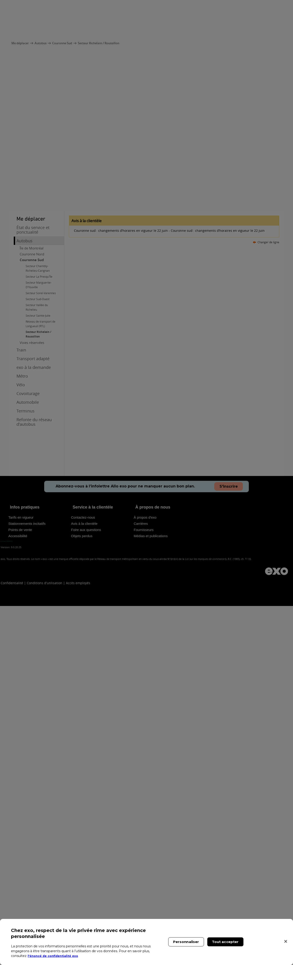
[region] (146, 942)
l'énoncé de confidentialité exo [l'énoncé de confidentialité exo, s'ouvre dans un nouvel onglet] (55, 956)
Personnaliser (186, 942)
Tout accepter (225, 942)
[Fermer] (286, 941)
